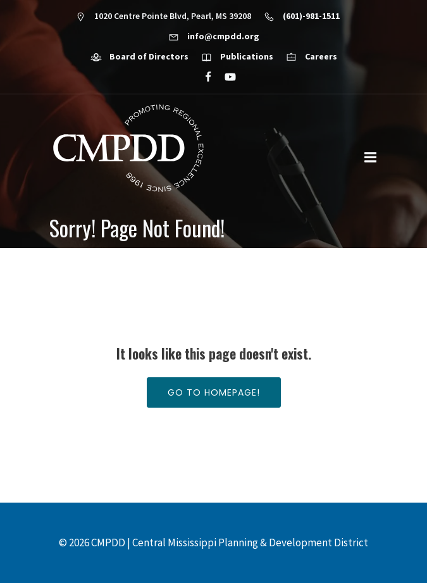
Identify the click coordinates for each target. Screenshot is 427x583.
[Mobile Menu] (370, 157)
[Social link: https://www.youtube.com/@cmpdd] (225, 77)
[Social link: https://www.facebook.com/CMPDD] (203, 77)
